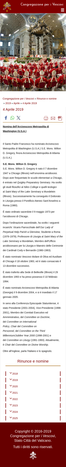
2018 (15, 373)
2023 (15, 405)
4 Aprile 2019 (30, 103)
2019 (8, 103)
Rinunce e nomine (47, 98)
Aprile (17, 103)
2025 (15, 418)
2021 (15, 392)
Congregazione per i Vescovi (18, 98)
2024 (15, 411)
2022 (15, 399)
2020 (15, 386)
